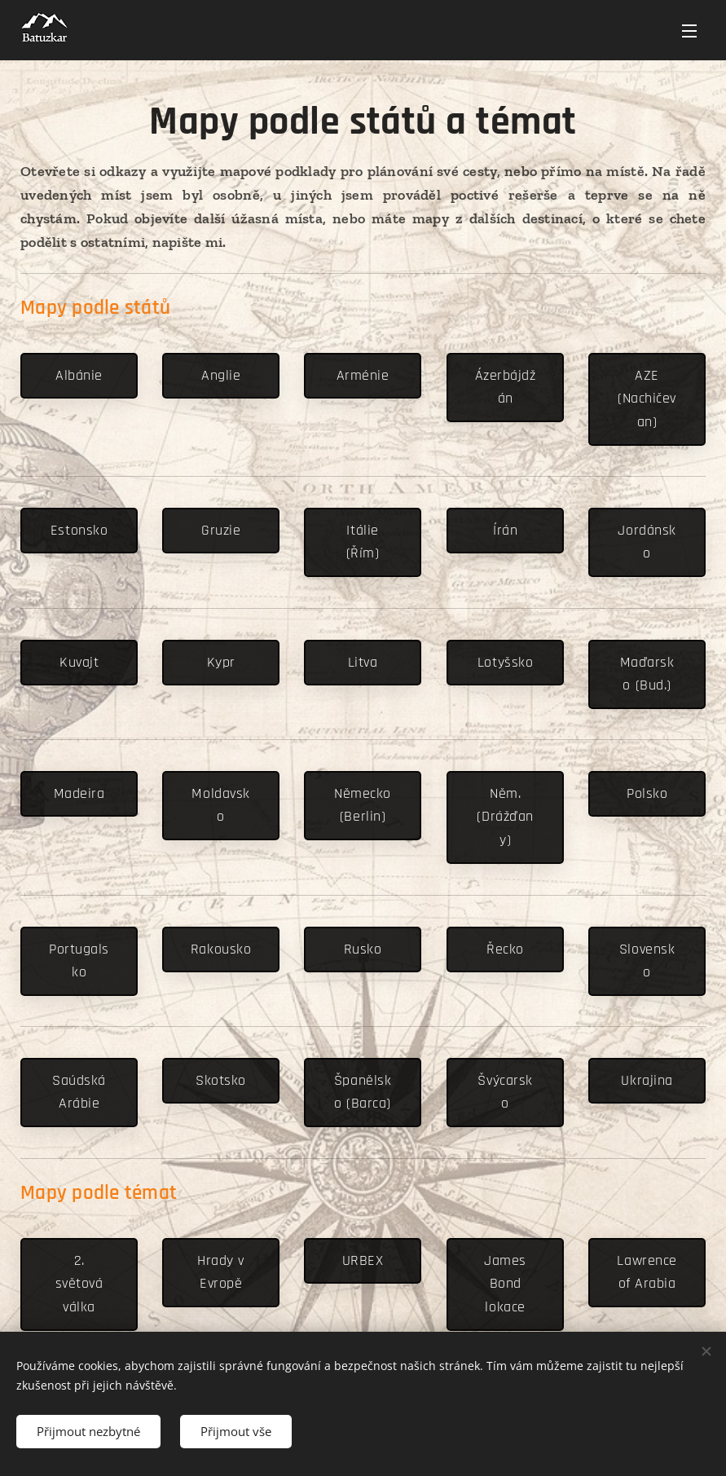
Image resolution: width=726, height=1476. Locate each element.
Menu (689, 31)
